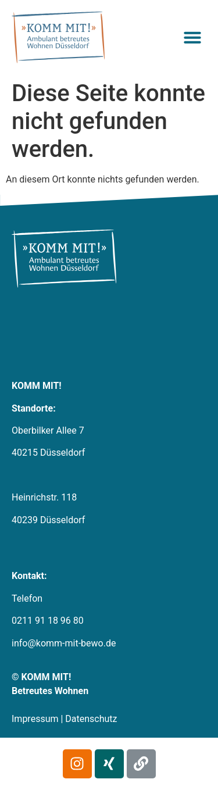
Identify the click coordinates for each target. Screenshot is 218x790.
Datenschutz (91, 718)
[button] (192, 37)
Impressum (35, 718)
